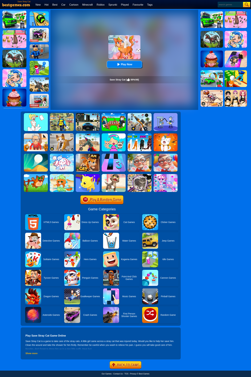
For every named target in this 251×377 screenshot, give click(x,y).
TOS (126, 374)
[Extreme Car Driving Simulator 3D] (88, 114)
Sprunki (112, 4)
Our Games (107, 374)
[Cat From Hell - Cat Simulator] (166, 155)
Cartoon (73, 4)
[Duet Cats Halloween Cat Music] (166, 134)
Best (54, 4)
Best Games (144, 374)
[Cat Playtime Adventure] (140, 155)
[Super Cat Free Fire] (88, 134)
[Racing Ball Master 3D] (39, 12)
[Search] (230, 4)
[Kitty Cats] (114, 175)
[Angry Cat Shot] (36, 175)
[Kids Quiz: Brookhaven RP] (39, 29)
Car (63, 4)
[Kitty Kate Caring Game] (166, 175)
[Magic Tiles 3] (114, 155)
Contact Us (118, 374)
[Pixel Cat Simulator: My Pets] (62, 134)
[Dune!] (36, 155)
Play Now (124, 64)
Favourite (138, 4)
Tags (150, 4)
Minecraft (87, 4)
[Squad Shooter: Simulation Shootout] (39, 78)
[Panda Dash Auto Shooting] (140, 114)
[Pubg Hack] (62, 114)
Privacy (133, 374)
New (38, 4)
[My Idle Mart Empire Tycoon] (39, 62)
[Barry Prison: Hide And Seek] (39, 45)
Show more (31, 353)
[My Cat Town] (114, 134)
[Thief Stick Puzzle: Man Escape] (166, 114)
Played (125, 4)
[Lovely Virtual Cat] (62, 175)
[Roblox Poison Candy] (114, 114)
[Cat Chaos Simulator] (88, 155)
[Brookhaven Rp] (39, 95)
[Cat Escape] (88, 175)
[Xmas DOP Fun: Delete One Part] (36, 114)
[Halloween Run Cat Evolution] (140, 134)
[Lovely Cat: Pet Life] (62, 155)
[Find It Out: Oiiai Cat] (140, 175)
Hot (47, 4)
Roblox (101, 4)
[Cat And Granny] (36, 134)
